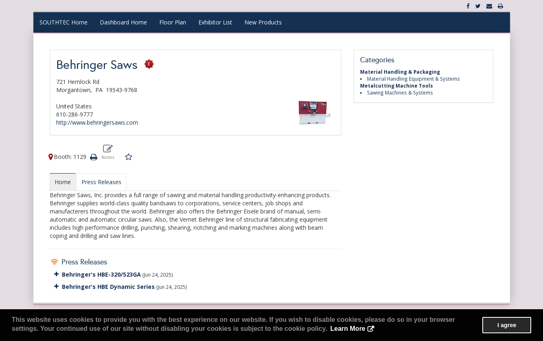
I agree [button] (506, 325)
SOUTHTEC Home (64, 22)
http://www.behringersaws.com (97, 122)
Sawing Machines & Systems (400, 92)
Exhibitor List (215, 22)
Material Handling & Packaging (400, 71)
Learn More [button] (347, 328)
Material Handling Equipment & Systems (413, 78)
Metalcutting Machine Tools (396, 85)
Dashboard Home (123, 22)
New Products (263, 22)
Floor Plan (172, 22)
